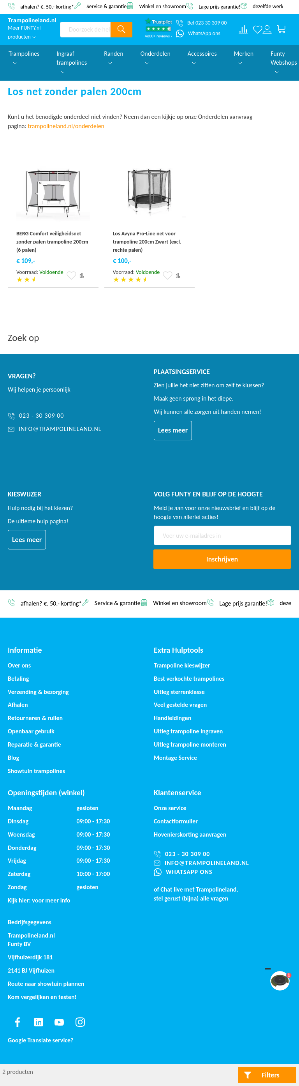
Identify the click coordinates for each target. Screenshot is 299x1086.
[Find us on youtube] (59, 1022)
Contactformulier (176, 821)
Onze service (170, 808)
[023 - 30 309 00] (55, 415)
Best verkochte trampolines (189, 678)
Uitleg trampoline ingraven (188, 731)
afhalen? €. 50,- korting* (47, 6)
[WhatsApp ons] (198, 33)
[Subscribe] (222, 559)
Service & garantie (106, 6)
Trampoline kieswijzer (182, 665)
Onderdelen (156, 57)
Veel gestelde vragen (180, 704)
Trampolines (24, 57)
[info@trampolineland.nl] (55, 429)
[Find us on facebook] (17, 1022)
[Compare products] (243, 29)
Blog (13, 757)
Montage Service (175, 757)
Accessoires (202, 57)
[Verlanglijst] (257, 29)
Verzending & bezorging (38, 692)
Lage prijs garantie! (220, 6)
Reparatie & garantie (34, 744)
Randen (113, 57)
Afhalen (18, 704)
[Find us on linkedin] (38, 1022)
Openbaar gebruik (31, 731)
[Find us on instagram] (80, 1022)
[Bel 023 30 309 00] (201, 23)
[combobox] (85, 29)
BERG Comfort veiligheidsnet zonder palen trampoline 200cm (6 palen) (52, 241)
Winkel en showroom (162, 6)
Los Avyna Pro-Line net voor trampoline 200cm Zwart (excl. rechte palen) (147, 241)
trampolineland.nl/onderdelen (67, 126)
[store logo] (32, 20)
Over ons (19, 665)
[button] (71, 275)
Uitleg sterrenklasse (179, 692)
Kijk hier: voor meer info (39, 900)
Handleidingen (172, 718)
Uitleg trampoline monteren (190, 744)
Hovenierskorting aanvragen (190, 834)
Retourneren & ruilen (35, 718)
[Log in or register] (267, 29)
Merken (243, 57)
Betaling (18, 678)
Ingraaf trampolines (71, 61)
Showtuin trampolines (36, 771)
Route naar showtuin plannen (46, 983)
